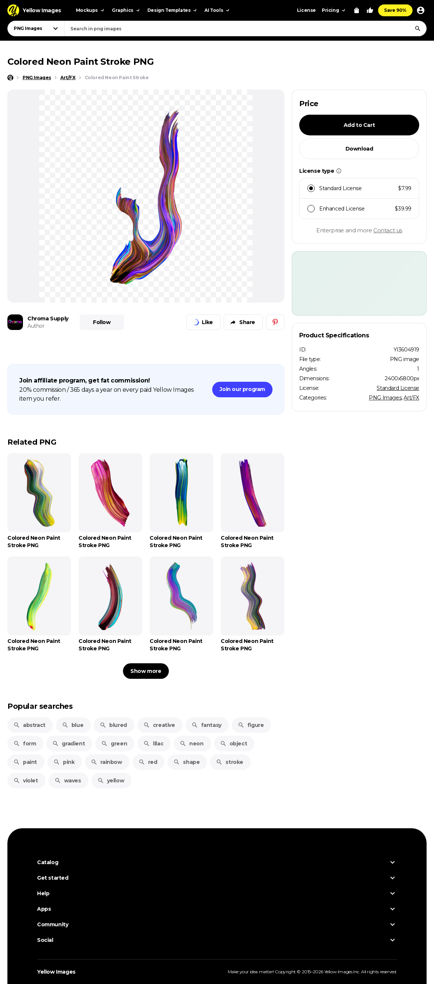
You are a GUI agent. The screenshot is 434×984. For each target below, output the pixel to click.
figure (251, 725)
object (233, 743)
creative (159, 725)
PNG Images (385, 397)
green (114, 743)
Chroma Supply (48, 318)
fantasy (206, 725)
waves (67, 780)
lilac (153, 743)
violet (25, 780)
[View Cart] (357, 10)
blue (72, 725)
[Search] (417, 28)
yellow (110, 780)
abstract (29, 725)
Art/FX (411, 397)
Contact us (387, 230)
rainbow (106, 762)
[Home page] (10, 78)
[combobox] (245, 28)
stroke (229, 762)
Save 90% (395, 10)
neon (191, 743)
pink (63, 762)
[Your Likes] (370, 10)
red (147, 762)
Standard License (398, 388)
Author (35, 326)
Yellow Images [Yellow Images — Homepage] (56, 971)
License (306, 10)
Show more (145, 671)
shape (186, 762)
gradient (68, 743)
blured (113, 725)
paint (25, 762)
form (24, 743)
